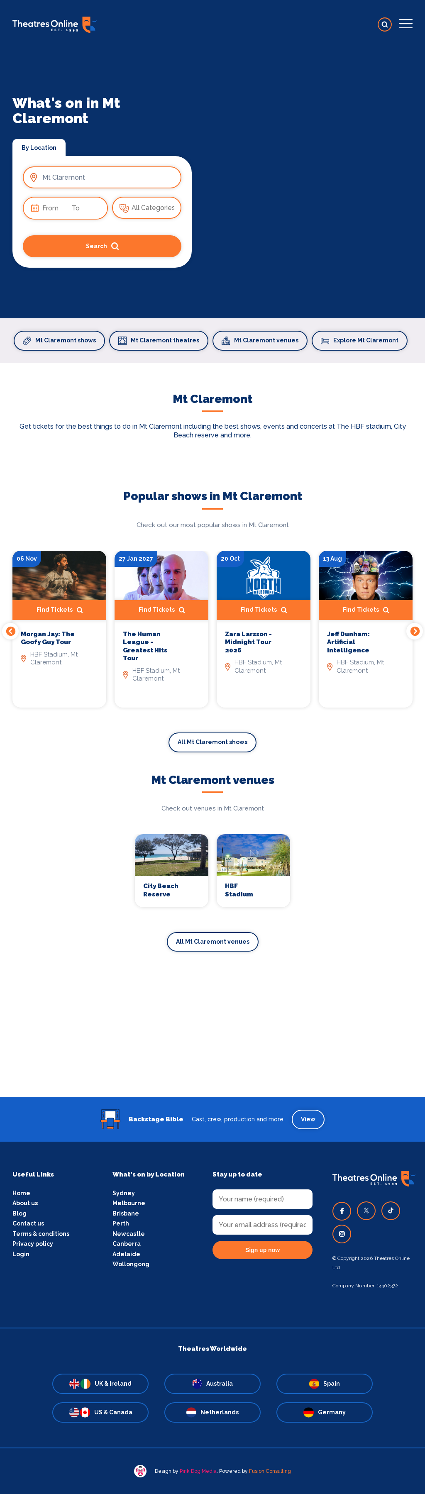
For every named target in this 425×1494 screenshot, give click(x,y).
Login (20, 1254)
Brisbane (125, 1213)
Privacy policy (32, 1243)
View (308, 1119)
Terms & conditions (40, 1233)
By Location (39, 147)
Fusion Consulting (270, 1471)
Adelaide (126, 1254)
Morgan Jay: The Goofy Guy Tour (48, 638)
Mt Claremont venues (260, 341)
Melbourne (128, 1203)
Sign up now (262, 1250)
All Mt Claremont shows (212, 742)
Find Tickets (60, 610)
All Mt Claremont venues (212, 941)
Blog (19, 1213)
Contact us (28, 1223)
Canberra (126, 1243)
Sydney (123, 1193)
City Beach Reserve (160, 890)
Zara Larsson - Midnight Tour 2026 (248, 642)
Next (414, 631)
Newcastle (128, 1233)
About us (25, 1203)
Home (21, 1193)
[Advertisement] (212, 1039)
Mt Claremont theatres (158, 341)
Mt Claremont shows (59, 341)
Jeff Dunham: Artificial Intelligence (348, 642)
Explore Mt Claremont (359, 341)
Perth (120, 1223)
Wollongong (130, 1264)
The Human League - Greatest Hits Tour (145, 646)
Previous (10, 631)
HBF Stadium (239, 890)
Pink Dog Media (198, 1471)
